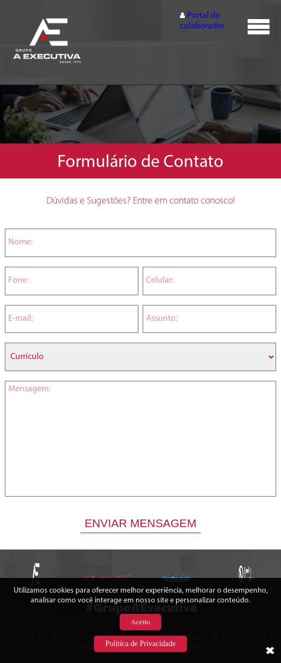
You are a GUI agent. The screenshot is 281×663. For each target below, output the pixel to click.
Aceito (140, 622)
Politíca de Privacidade (140, 644)
